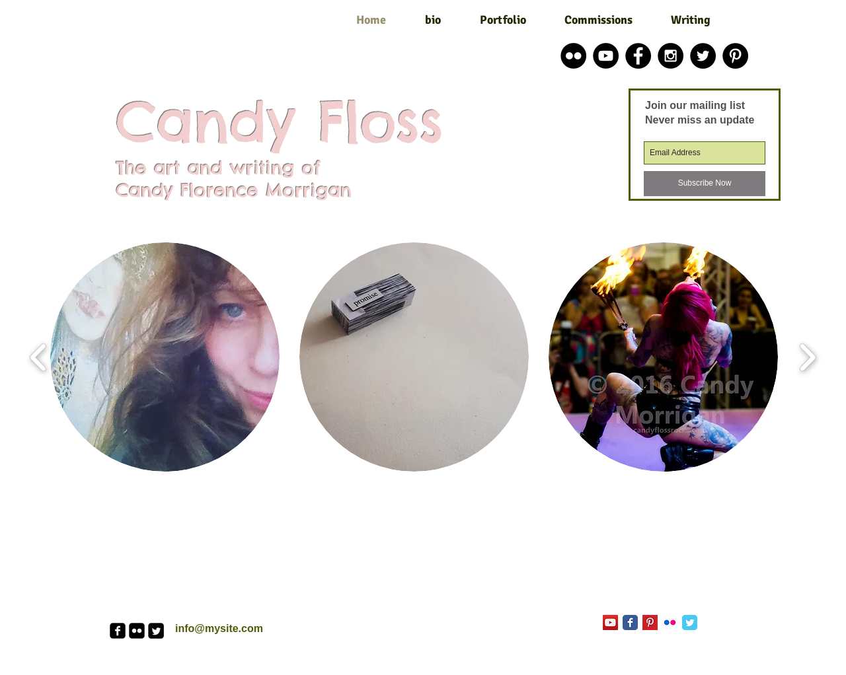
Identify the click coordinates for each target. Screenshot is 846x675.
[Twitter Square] (156, 631)
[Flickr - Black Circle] (573, 56)
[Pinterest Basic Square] (650, 622)
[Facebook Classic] (630, 622)
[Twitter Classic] (689, 622)
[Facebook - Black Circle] (638, 56)
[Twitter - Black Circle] (703, 56)
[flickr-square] (137, 631)
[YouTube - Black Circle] (606, 56)
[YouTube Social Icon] (610, 622)
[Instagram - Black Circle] (670, 56)
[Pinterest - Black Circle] (735, 56)
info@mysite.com (219, 628)
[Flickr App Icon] (669, 622)
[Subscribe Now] (704, 183)
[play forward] (807, 356)
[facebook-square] (118, 631)
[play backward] (39, 356)
